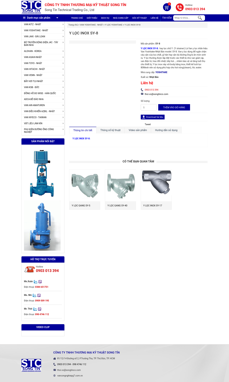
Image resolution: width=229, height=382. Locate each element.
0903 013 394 (195, 9)
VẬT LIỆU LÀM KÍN (33, 123)
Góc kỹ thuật (139, 18)
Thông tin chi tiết (82, 130)
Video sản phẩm (138, 130)
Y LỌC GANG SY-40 (117, 205)
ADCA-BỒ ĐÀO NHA (34, 99)
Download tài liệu (154, 117)
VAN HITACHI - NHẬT (34, 69)
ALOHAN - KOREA (33, 51)
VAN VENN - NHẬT (33, 75)
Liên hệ (154, 18)
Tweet (148, 124)
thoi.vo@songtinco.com (156, 94)
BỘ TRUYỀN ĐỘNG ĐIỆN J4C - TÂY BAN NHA (41, 43)
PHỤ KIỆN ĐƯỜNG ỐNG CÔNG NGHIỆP (39, 130)
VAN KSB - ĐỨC (31, 87)
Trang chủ (77, 18)
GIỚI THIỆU (92, 18)
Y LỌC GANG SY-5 (81, 205)
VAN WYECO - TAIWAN (35, 117)
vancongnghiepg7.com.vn (70, 375)
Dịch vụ (105, 18)
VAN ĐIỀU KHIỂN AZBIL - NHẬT (39, 111)
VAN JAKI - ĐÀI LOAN (34, 36)
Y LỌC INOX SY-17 (152, 205)
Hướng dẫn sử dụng (166, 130)
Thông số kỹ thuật (110, 130)
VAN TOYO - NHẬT (33, 63)
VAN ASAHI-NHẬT (33, 57)
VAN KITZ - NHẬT (32, 24)
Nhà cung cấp (120, 18)
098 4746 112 (79, 364)
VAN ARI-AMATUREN (34, 105)
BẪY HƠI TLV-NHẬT (33, 81)
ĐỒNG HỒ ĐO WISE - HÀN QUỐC (40, 93)
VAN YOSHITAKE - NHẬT (36, 30)
